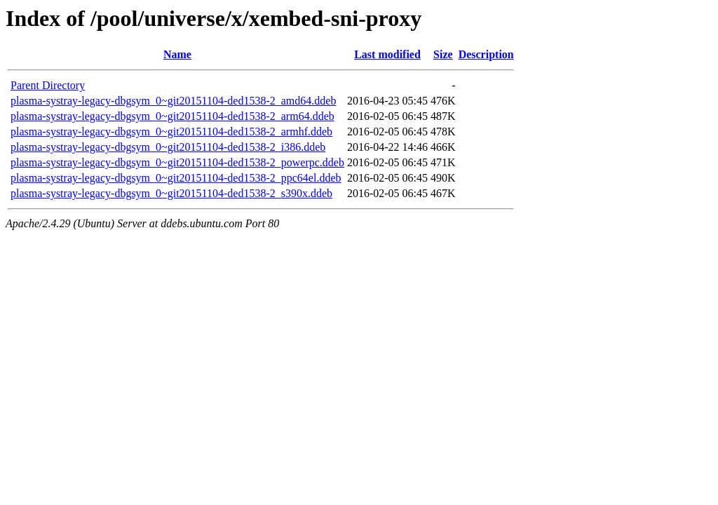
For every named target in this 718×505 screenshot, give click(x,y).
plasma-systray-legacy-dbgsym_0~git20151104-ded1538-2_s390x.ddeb (171, 193)
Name (177, 54)
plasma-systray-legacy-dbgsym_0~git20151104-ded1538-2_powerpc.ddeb (177, 162)
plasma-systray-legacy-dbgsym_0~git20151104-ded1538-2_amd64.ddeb (173, 101)
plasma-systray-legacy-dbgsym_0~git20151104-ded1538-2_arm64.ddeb (172, 116)
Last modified (387, 54)
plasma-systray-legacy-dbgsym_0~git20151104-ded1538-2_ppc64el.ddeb (176, 178)
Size (443, 54)
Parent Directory (48, 85)
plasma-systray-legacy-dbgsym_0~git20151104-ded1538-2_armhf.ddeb (171, 131)
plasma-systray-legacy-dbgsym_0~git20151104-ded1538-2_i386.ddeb (168, 147)
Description (486, 54)
